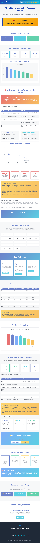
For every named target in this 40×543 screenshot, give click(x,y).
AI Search (22, 535)
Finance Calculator (18, 535)
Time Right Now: (29, 2)
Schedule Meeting (26, 535)
